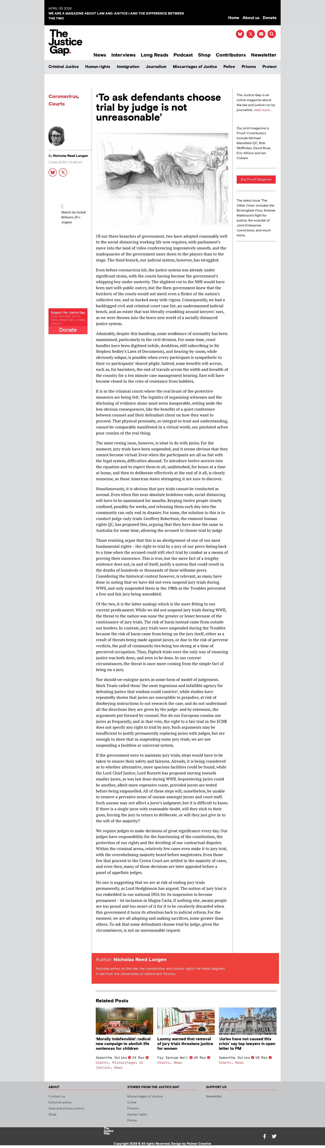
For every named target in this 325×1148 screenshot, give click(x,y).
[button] (271, 34)
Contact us (57, 1096)
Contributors (231, 55)
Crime (131, 1102)
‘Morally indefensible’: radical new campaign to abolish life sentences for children (123, 1044)
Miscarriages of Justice (195, 66)
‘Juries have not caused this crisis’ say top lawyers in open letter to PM (247, 1044)
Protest (269, 66)
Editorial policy (60, 1102)
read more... (263, 110)
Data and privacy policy (66, 1108)
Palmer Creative (199, 1144)
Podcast (183, 55)
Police (229, 66)
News (99, 55)
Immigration (128, 66)
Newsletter (263, 55)
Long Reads (154, 55)
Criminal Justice (64, 66)
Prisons (249, 66)
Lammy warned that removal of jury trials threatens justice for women (185, 1044)
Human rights (97, 66)
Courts (57, 104)
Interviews (123, 55)
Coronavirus (63, 96)
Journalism (156, 66)
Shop (204, 55)
